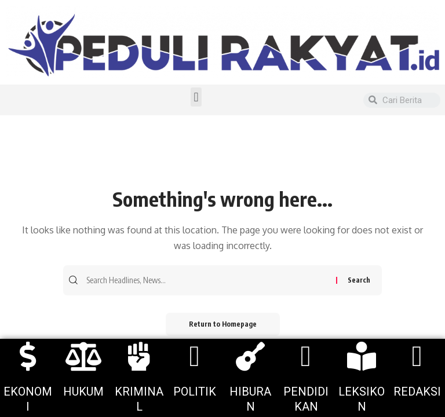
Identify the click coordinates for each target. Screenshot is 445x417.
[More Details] (361, 378)
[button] (196, 97)
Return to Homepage (223, 324)
